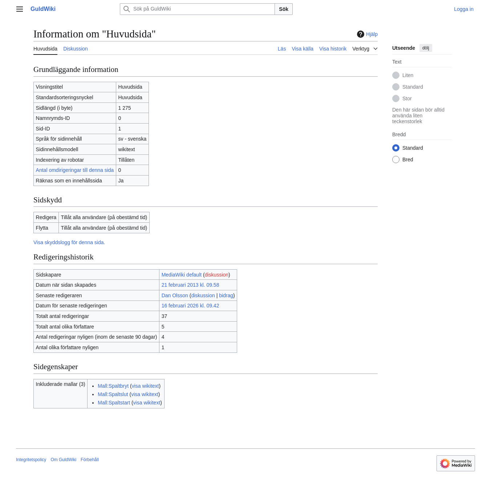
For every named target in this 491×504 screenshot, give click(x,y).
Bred (407, 159)
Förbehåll (90, 459)
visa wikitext (145, 386)
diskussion (216, 275)
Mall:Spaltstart (114, 403)
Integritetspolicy (31, 459)
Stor (407, 98)
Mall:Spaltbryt (113, 386)
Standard (412, 87)
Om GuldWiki (63, 459)
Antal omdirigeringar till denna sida (75, 170)
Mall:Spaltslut (113, 394)
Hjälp (366, 34)
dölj (425, 48)
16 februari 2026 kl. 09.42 (190, 306)
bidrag (226, 295)
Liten (407, 75)
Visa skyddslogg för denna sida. (69, 242)
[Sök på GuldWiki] (197, 9)
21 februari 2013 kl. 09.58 (190, 285)
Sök (283, 9)
